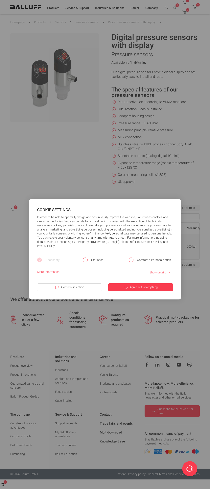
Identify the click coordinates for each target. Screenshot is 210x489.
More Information (48, 272)
